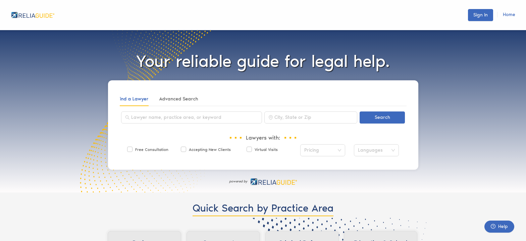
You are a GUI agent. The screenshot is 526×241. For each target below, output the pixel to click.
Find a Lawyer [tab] (135, 99)
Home (509, 14)
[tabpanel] (263, 137)
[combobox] (194, 117)
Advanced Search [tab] (180, 99)
